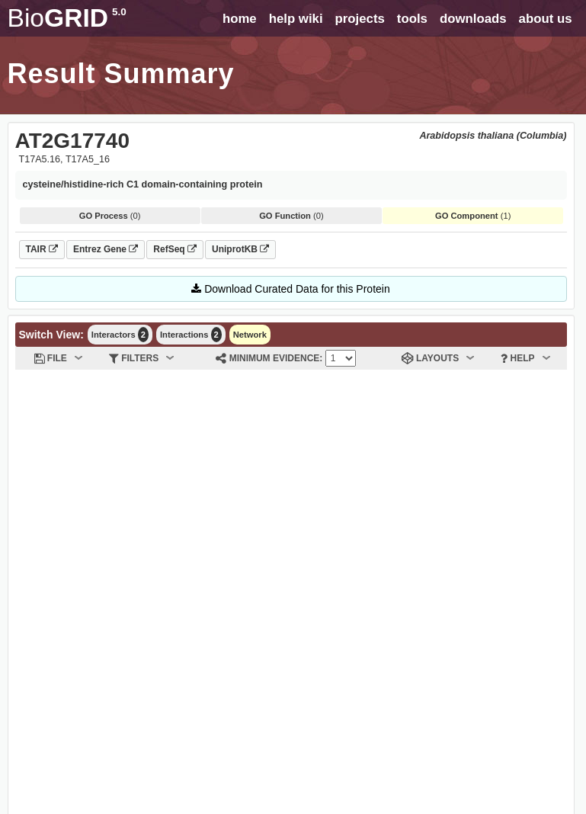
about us (545, 18)
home (240, 18)
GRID (67, 18)
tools (412, 18)
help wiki (296, 18)
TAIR (42, 249)
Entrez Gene (105, 249)
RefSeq (175, 249)
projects (360, 18)
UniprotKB (240, 249)
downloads (473, 18)
